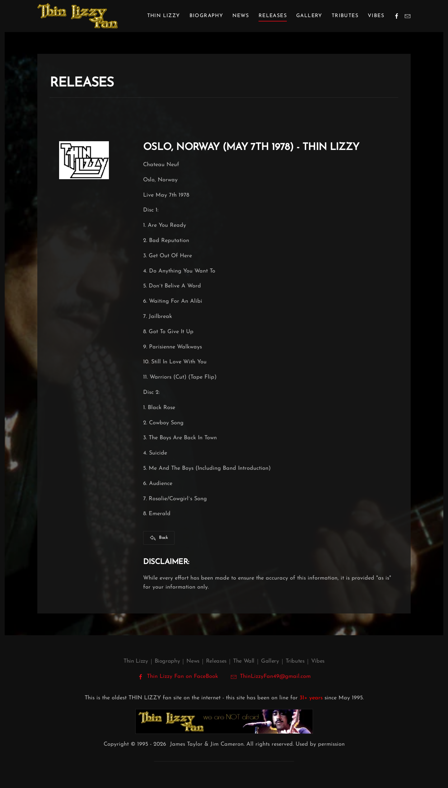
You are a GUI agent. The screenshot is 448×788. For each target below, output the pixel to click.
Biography (167, 661)
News (240, 15)
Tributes (345, 15)
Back (159, 538)
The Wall (243, 661)
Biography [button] (206, 15)
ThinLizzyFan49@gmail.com (275, 676)
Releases (216, 661)
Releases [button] (273, 15)
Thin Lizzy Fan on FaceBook (178, 677)
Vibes (376, 15)
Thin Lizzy (136, 661)
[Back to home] (77, 16)
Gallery (309, 15)
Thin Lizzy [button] (163, 15)
